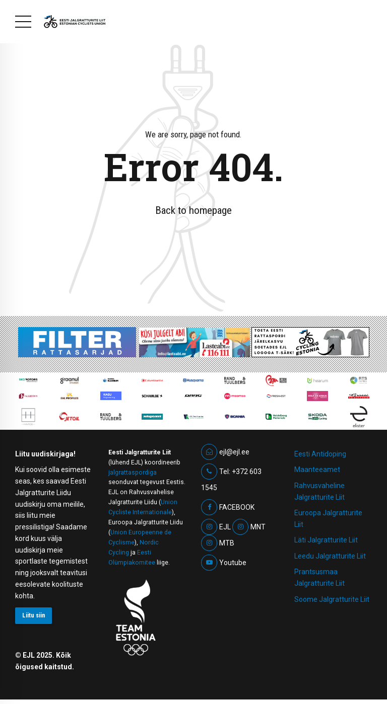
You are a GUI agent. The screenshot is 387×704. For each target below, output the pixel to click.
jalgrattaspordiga (132, 472)
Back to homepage (193, 210)
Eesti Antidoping (320, 454)
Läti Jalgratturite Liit (326, 540)
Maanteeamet (317, 469)
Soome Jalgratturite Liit (331, 599)
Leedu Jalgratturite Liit (330, 556)
